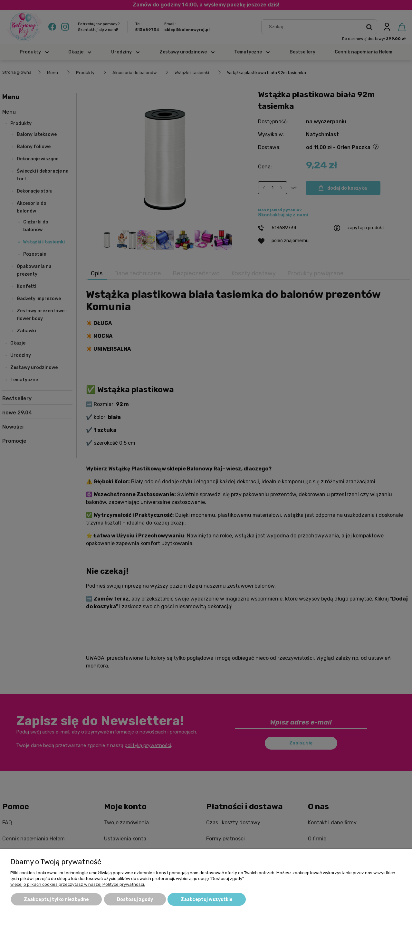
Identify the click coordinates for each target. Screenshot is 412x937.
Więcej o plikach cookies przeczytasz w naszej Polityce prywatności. (77, 884)
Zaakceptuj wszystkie (207, 899)
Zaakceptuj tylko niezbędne (56, 899)
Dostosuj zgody (135, 899)
